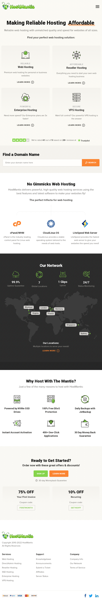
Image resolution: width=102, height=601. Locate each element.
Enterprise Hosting (10, 576)
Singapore (71, 325)
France (51, 314)
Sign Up (41, 474)
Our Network (76, 563)
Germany (59, 309)
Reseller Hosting (9, 568)
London (44, 308)
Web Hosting (8, 559)
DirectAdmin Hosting (11, 563)
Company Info (76, 559)
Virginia (35, 313)
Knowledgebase (43, 559)
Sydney (84, 334)
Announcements (43, 563)
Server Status (42, 576)
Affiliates (40, 572)
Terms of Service (77, 568)
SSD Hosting (8, 572)
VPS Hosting (8, 580)
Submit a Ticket (43, 568)
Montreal (28, 307)
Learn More (25, 82)
